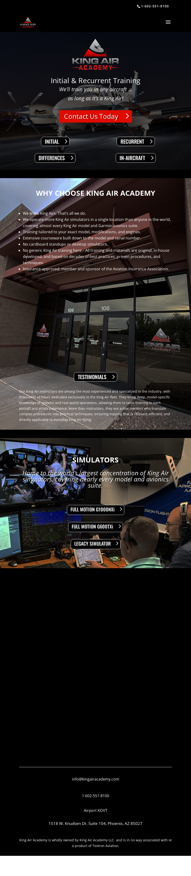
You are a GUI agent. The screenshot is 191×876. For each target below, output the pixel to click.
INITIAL (52, 141)
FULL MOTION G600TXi (92, 526)
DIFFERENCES (52, 158)
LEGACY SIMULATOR (92, 543)
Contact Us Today (91, 116)
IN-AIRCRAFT (132, 158)
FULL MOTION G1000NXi (92, 509)
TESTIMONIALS (92, 377)
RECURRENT (132, 141)
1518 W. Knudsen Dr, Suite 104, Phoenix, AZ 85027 (95, 823)
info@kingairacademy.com (95, 779)
